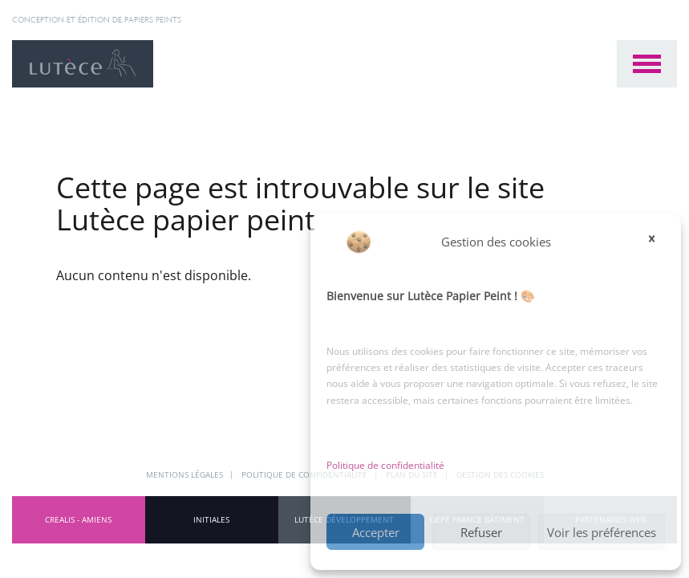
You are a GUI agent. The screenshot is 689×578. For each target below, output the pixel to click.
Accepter (375, 532)
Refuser (481, 532)
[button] (657, 242)
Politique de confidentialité (385, 465)
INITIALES (211, 519)
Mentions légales (185, 474)
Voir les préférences (601, 532)
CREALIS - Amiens (78, 519)
